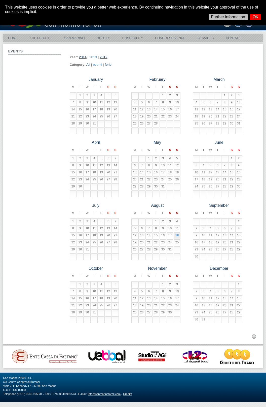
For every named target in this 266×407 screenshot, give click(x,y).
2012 (103, 57)
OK (255, 17)
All (88, 64)
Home (13, 38)
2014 (83, 57)
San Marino (74, 38)
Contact (233, 38)
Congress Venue (170, 38)
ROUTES (103, 38)
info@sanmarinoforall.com (104, 393)
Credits (127, 393)
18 (177, 235)
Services (206, 38)
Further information (228, 17)
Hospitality (132, 38)
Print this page (254, 336)
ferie (108, 64)
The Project (41, 38)
